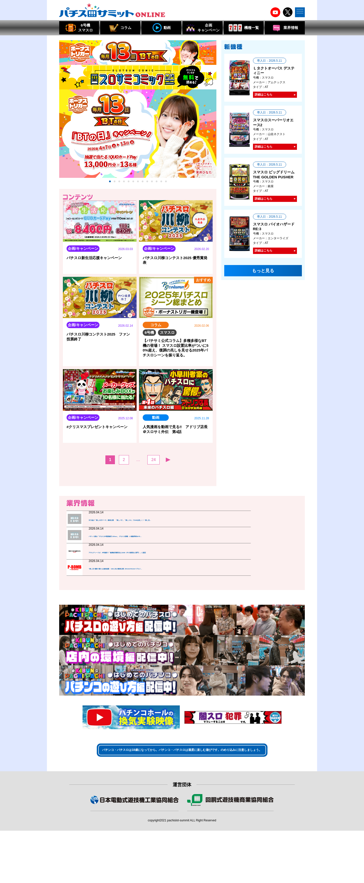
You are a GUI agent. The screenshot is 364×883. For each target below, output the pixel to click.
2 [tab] (114, 186)
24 (153, 471)
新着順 (167, 203)
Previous (62, 142)
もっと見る (138, 491)
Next (213, 142)
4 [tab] (124, 186)
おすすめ (203, 203)
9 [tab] (147, 186)
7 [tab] (138, 186)
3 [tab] (119, 186)
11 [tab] (156, 186)
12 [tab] (161, 186)
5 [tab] (128, 186)
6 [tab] (133, 186)
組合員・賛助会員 (134, 859)
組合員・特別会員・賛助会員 (230, 859)
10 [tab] (152, 186)
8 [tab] (142, 186)
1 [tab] (110, 186)
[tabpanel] (137, 138)
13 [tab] (166, 186)
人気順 (184, 203)
